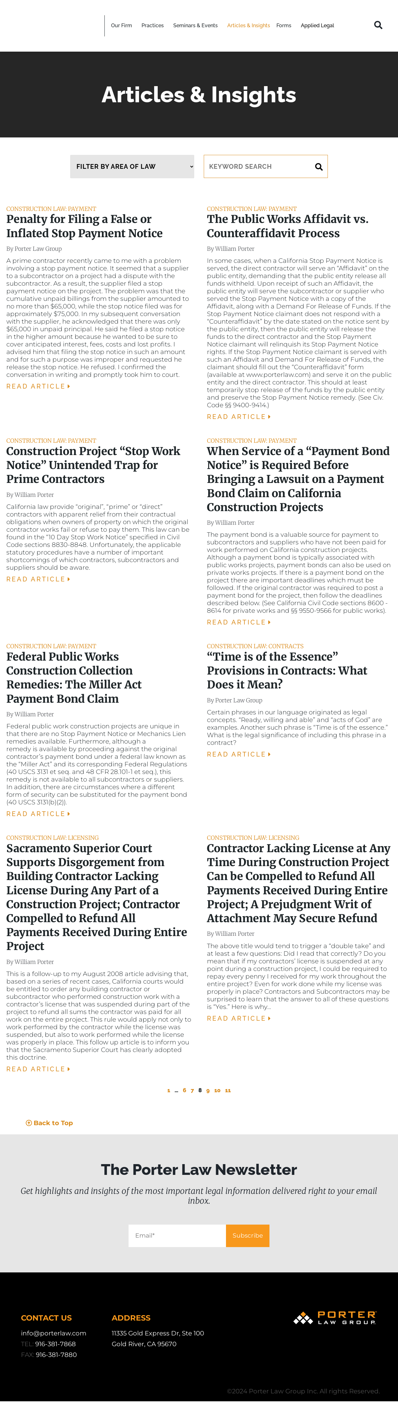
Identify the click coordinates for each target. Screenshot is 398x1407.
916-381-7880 (56, 1360)
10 (217, 1090)
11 (228, 1090)
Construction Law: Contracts (255, 646)
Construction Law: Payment (51, 208)
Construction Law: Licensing (52, 837)
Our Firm (123, 25)
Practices (154, 25)
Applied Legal (317, 25)
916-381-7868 (55, 1349)
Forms (285, 25)
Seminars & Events (197, 25)
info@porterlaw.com (53, 1339)
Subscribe (270, 1238)
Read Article (39, 386)
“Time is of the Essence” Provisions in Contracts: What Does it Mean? (287, 670)
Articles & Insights (248, 25)
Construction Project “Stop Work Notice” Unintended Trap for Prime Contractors (93, 465)
